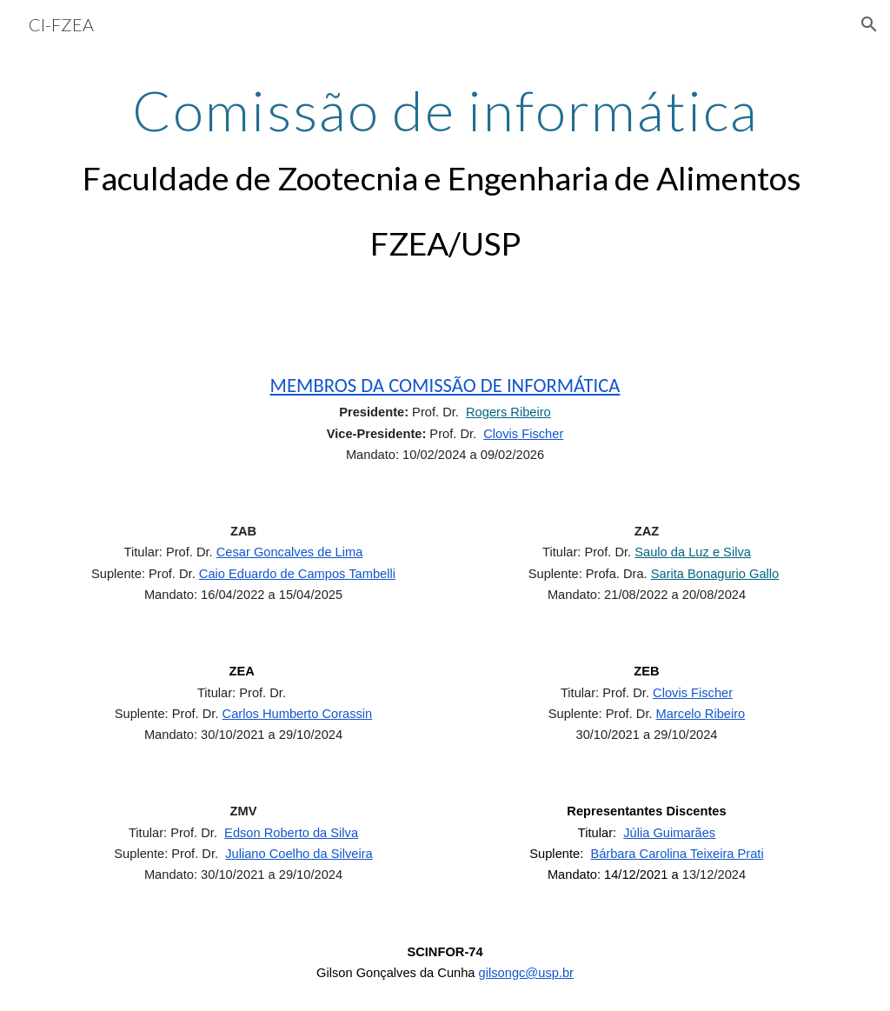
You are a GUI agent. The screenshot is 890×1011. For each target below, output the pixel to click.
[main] (445, 175)
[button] (869, 24)
